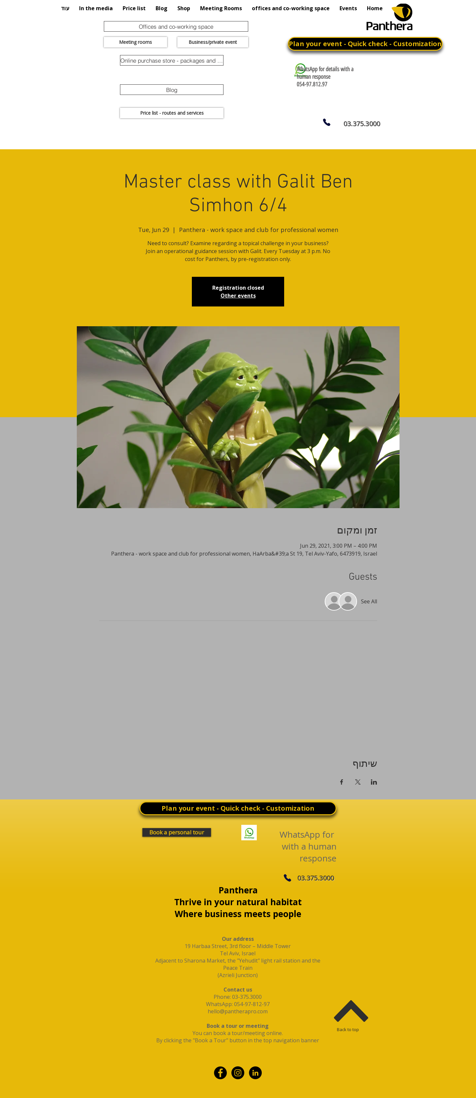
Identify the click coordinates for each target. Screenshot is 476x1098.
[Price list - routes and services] (171, 113)
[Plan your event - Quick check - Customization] (365, 44)
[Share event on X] (358, 782)
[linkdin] (255, 1072)
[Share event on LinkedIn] (374, 782)
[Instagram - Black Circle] (237, 1072)
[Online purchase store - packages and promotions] (171, 60)
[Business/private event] (212, 42)
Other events (238, 295)
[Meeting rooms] (135, 42)
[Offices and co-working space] (176, 26)
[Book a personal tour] (176, 832)
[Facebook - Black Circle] (220, 1072)
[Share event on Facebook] (342, 782)
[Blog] (171, 89)
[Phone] (326, 122)
